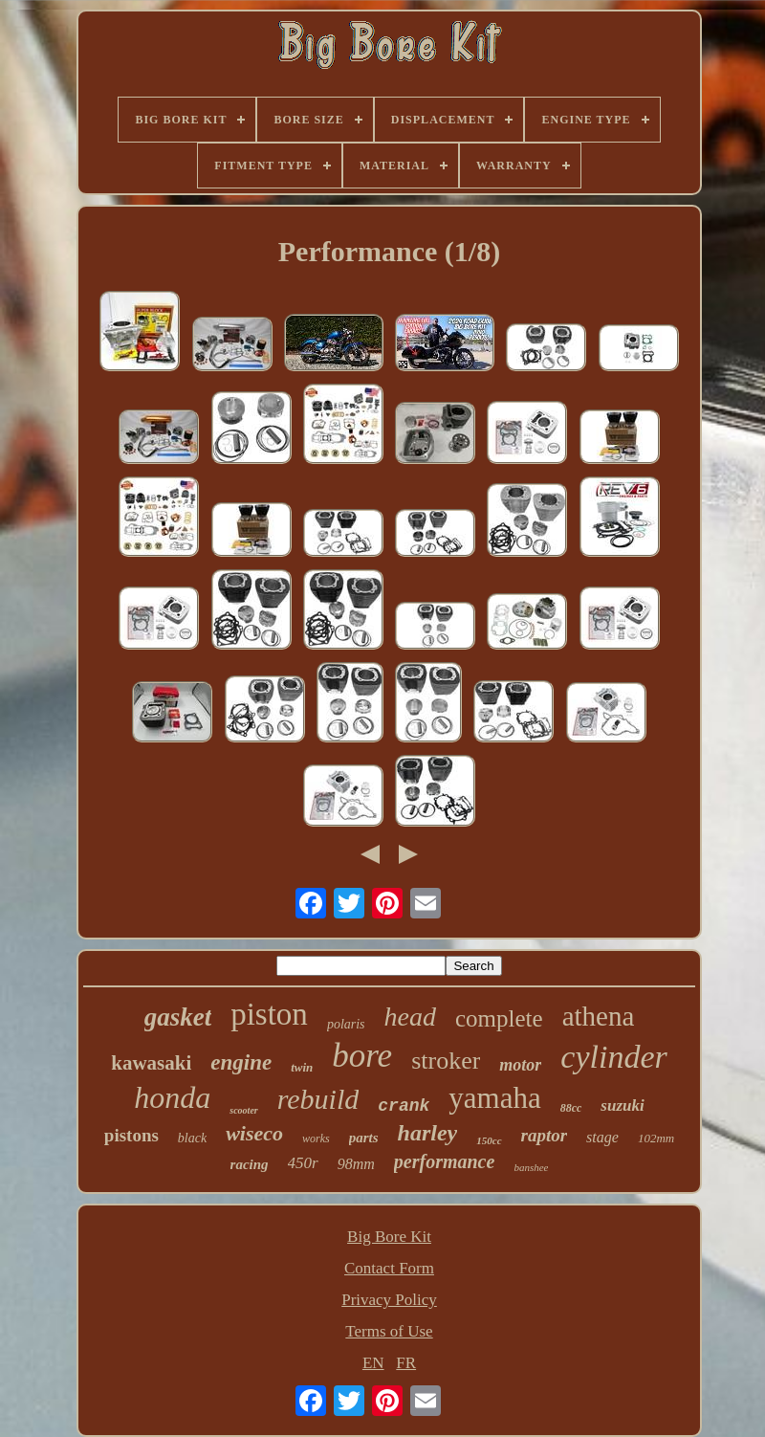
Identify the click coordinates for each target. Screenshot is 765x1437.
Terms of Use (388, 1331)
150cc (488, 1140)
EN (373, 1363)
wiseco (254, 1133)
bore (362, 1055)
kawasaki (151, 1062)
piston (269, 1014)
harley (428, 1132)
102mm (656, 1138)
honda (172, 1097)
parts (364, 1137)
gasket (178, 1017)
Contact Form (389, 1268)
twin (302, 1067)
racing (249, 1164)
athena (598, 1016)
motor (520, 1064)
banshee (531, 1167)
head (410, 1016)
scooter (243, 1110)
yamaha (494, 1098)
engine (241, 1062)
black (192, 1138)
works (316, 1138)
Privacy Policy (389, 1300)
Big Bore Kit (389, 1236)
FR (406, 1363)
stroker (445, 1060)
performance (444, 1161)
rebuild (318, 1099)
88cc (571, 1108)
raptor (544, 1135)
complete (499, 1018)
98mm (356, 1164)
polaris (346, 1024)
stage (602, 1137)
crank (403, 1106)
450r (303, 1163)
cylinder (613, 1056)
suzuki (622, 1105)
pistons (131, 1135)
